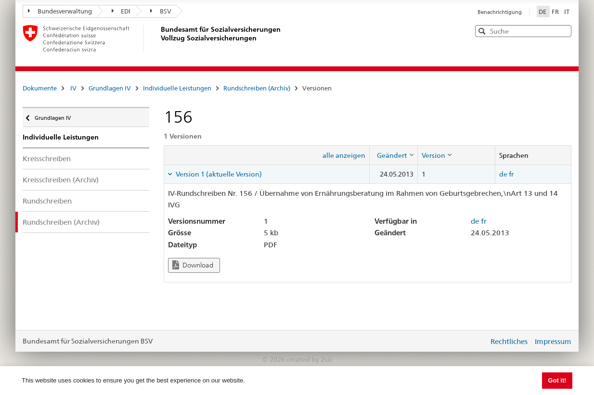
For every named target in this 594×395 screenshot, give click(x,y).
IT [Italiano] (566, 11)
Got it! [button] (557, 380)
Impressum (553, 341)
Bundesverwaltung (60, 11)
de (503, 174)
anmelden (474, 341)
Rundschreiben (47, 200)
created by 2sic (309, 359)
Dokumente (40, 88)
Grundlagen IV (110, 88)
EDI (121, 11)
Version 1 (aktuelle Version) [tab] (218, 174)
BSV (160, 11)
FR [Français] (556, 11)
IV (73, 88)
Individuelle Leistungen (177, 88)
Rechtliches (509, 341)
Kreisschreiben (47, 158)
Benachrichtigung (500, 12)
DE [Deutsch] (543, 11)
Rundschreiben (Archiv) (256, 88)
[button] (563, 30)
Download (192, 264)
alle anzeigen (344, 155)
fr (511, 174)
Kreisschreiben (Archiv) (61, 179)
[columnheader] (393, 155)
